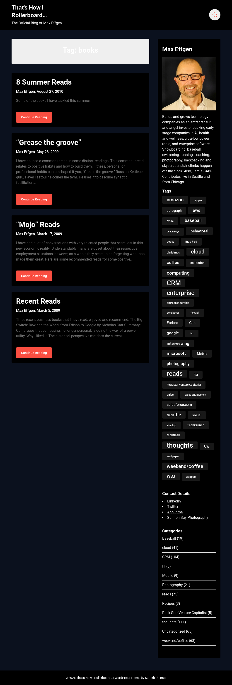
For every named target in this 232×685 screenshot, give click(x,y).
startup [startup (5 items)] (171, 425)
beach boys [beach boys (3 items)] (173, 231)
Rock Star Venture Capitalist (184, 613)
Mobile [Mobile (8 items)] (202, 354)
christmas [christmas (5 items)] (173, 252)
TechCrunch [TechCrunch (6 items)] (195, 425)
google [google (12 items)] (173, 333)
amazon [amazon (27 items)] (175, 199)
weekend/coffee (175, 641)
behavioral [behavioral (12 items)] (199, 231)
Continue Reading (34, 118)
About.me (175, 512)
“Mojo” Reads (38, 225)
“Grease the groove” (48, 143)
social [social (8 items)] (196, 415)
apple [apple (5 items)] (198, 200)
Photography (172, 585)
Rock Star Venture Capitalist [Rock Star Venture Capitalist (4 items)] (184, 384)
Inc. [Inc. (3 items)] (192, 333)
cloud (166, 548)
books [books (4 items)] (170, 241)
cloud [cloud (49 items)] (198, 251)
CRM (166, 557)
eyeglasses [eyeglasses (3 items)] (173, 312)
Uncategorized (173, 631)
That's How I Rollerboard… (29, 11)
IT (163, 566)
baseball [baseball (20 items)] (193, 220)
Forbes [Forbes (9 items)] (172, 323)
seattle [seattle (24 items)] (174, 414)
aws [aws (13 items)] (196, 210)
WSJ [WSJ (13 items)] (171, 476)
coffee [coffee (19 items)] (173, 262)
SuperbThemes (155, 678)
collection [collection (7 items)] (197, 263)
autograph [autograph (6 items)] (174, 210)
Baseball (169, 538)
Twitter (172, 507)
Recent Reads (38, 303)
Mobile (167, 575)
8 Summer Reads (44, 82)
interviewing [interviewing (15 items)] (178, 343)
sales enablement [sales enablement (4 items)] (195, 394)
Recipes (168, 603)
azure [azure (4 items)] (170, 221)
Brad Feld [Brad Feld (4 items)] (191, 241)
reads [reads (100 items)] (175, 373)
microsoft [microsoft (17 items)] (176, 353)
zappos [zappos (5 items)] (191, 476)
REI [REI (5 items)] (196, 374)
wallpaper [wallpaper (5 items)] (173, 456)
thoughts (169, 622)
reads (166, 594)
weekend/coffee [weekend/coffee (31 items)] (185, 466)
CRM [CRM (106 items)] (174, 283)
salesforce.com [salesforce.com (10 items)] (179, 404)
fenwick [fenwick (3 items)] (195, 312)
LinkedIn (174, 501)
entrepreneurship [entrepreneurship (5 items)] (178, 303)
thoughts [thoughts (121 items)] (180, 445)
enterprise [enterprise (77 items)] (180, 293)
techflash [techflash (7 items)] (173, 435)
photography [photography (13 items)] (178, 363)
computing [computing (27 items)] (178, 273)
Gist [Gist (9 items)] (192, 323)
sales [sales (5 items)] (170, 394)
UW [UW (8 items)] (206, 446)
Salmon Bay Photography (187, 517)
